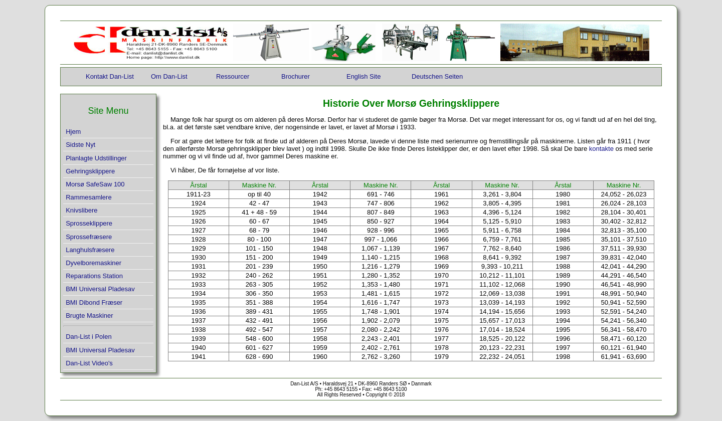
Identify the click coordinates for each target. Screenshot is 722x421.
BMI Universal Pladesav (100, 289)
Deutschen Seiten (437, 76)
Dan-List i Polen (88, 336)
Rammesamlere (88, 197)
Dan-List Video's (89, 363)
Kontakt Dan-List (110, 76)
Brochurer (295, 76)
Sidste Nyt (80, 144)
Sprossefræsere (89, 237)
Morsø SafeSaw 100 (95, 184)
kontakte (602, 148)
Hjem (73, 131)
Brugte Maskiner (89, 315)
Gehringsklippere (90, 171)
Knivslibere (81, 210)
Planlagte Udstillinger (96, 158)
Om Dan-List (169, 76)
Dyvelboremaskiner (93, 263)
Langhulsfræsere (90, 250)
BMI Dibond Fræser (94, 302)
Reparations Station (94, 276)
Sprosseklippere (89, 223)
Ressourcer (232, 76)
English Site (363, 76)
